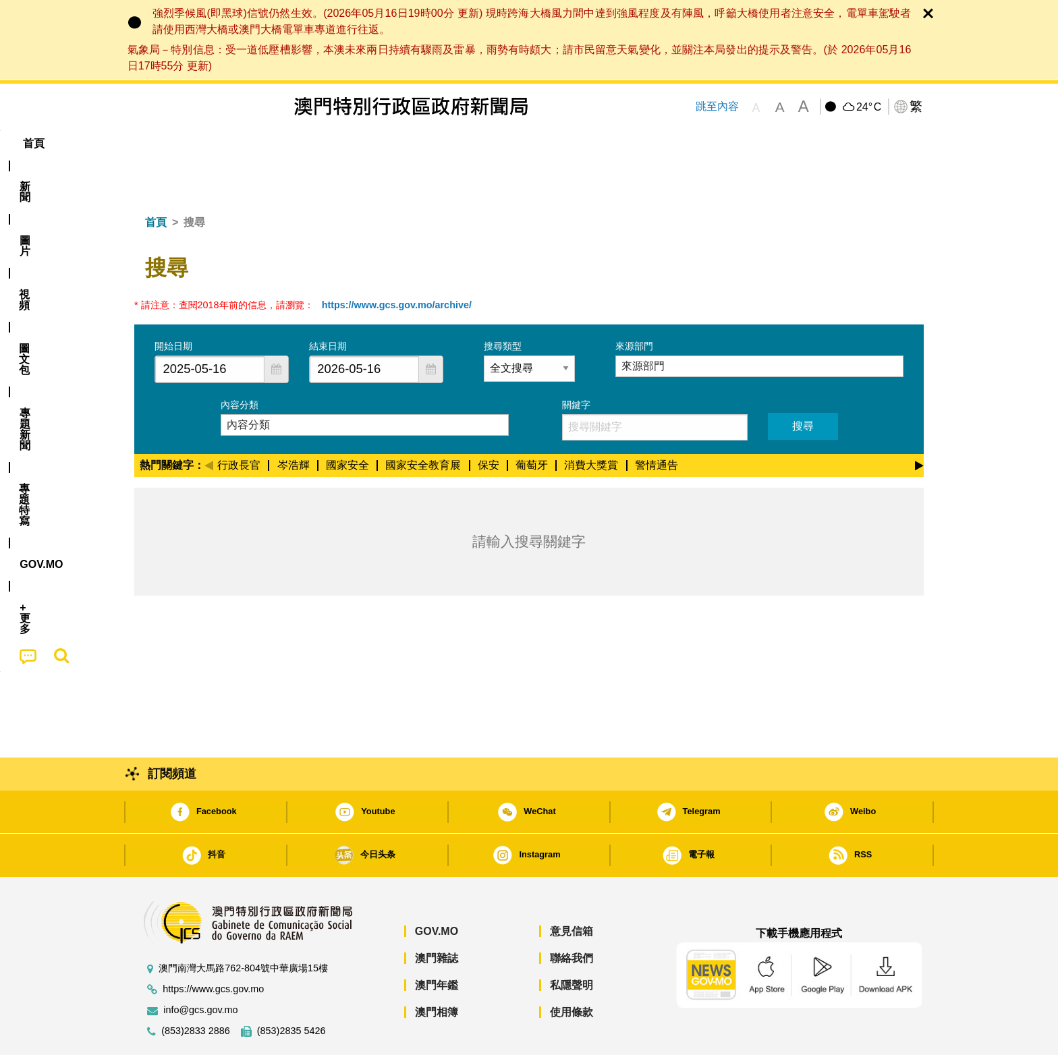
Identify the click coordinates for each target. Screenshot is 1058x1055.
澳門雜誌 (436, 917)
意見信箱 (571, 890)
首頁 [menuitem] (158, 143)
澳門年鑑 (436, 944)
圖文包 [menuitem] (361, 143)
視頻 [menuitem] (307, 143)
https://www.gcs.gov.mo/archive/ (397, 263)
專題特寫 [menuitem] (494, 143)
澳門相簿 (436, 971)
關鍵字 (576, 363)
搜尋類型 (503, 305)
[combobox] (209, 328)
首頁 (156, 181)
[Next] (919, 422)
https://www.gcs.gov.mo (213, 948)
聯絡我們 (571, 917)
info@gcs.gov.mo (200, 969)
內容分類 (239, 363)
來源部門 (634, 305)
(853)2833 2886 (195, 990)
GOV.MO (436, 890)
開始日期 (173, 305)
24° (868, 107)
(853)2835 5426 (291, 990)
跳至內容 (717, 106)
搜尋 (803, 385)
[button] (275, 328)
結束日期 (328, 305)
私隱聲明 (571, 944)
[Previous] (208, 422)
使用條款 (571, 971)
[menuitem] (208, 143)
